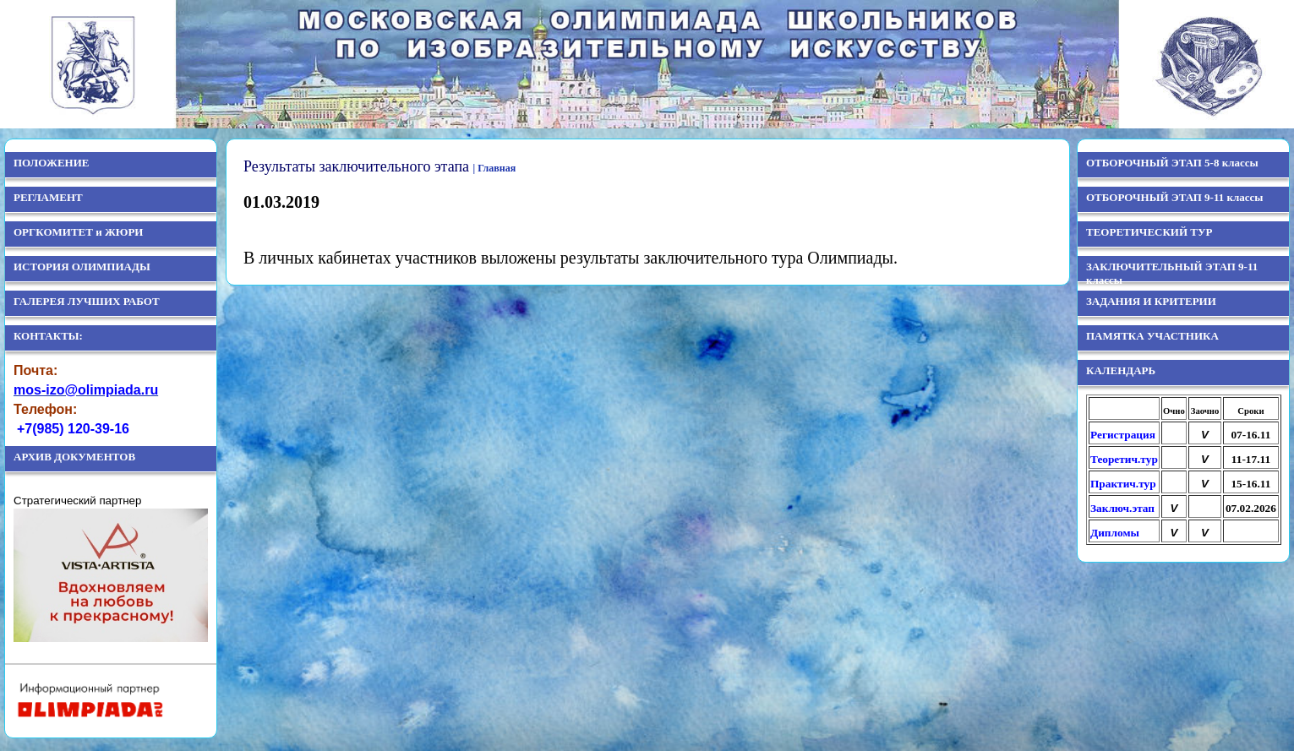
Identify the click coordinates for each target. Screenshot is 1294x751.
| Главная (494, 168)
